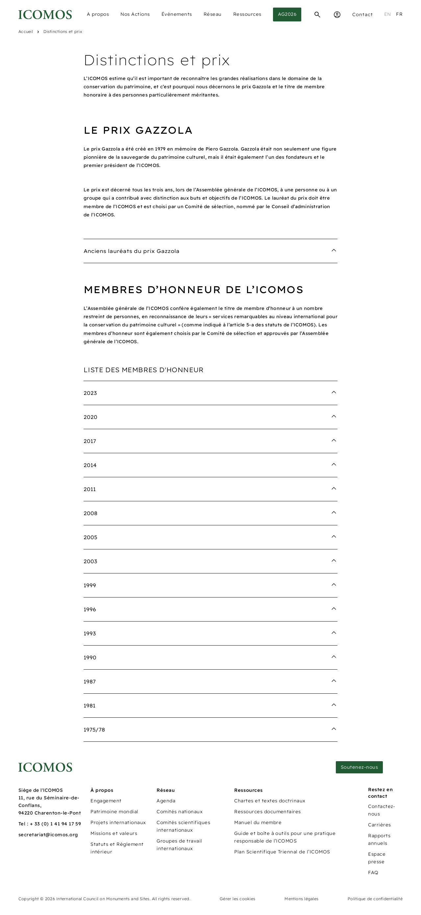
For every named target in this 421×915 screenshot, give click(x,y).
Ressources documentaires (267, 812)
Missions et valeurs (113, 833)
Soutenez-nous (359, 767)
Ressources (247, 14)
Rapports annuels (379, 839)
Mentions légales (301, 898)
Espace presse (376, 858)
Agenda (166, 801)
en (387, 14)
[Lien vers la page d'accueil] (45, 767)
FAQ (373, 872)
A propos (98, 14)
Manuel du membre (258, 822)
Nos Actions (135, 14)
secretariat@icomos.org (48, 835)
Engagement (106, 801)
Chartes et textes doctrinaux (269, 801)
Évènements (176, 14)
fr (399, 14)
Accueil (25, 31)
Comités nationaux (180, 812)
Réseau (213, 14)
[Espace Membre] (337, 14)
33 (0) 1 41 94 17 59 (58, 824)
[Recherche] (317, 14)
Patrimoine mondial (114, 812)
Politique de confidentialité (375, 898)
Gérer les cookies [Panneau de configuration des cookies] (237, 898)
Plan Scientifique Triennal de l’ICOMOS (282, 852)
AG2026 (287, 14)
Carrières (379, 825)
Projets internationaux (118, 822)
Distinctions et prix (62, 31)
